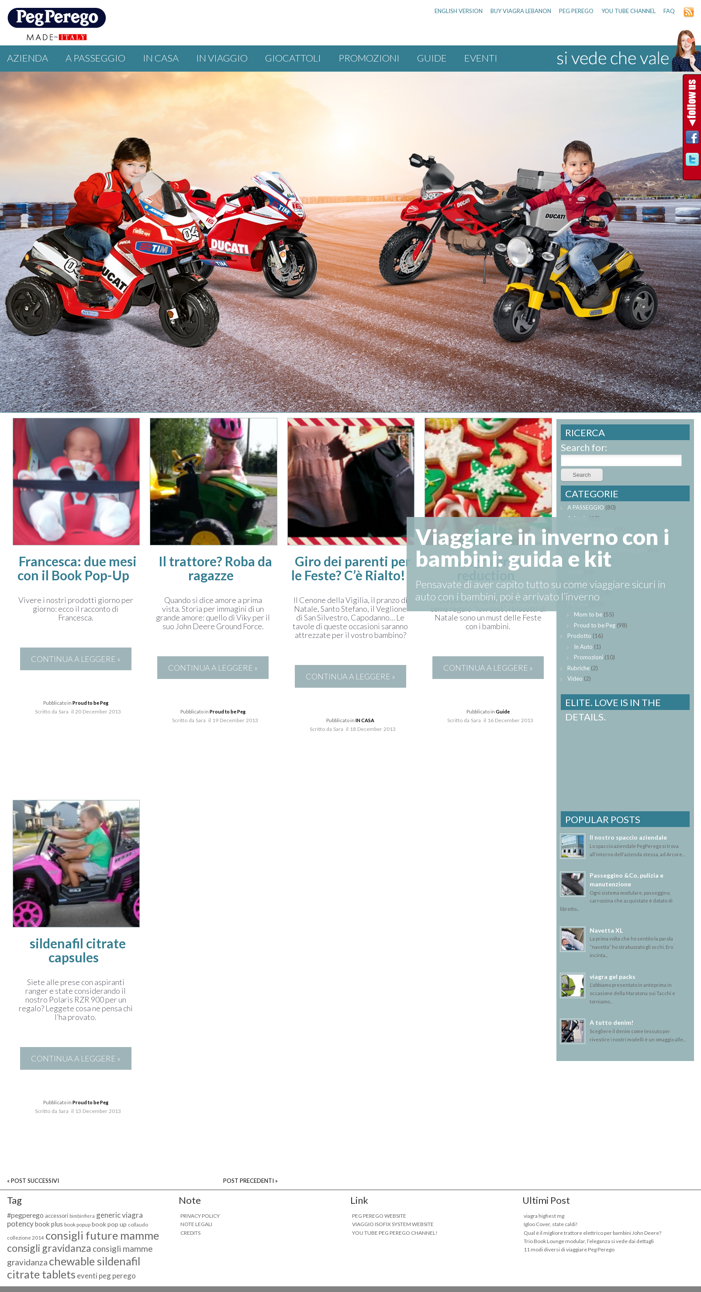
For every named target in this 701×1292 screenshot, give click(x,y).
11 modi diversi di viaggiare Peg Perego (569, 1249)
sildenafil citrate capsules (78, 950)
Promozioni (369, 58)
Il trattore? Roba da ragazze (215, 568)
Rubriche (578, 668)
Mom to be (588, 614)
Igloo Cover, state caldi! (551, 1224)
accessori (56, 1216)
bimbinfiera (82, 1216)
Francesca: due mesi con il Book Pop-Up (77, 568)
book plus (49, 1224)
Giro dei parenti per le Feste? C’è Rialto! (351, 568)
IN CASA (161, 58)
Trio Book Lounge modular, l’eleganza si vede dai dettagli (589, 1241)
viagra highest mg (544, 1216)
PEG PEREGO (576, 10)
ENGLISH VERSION (459, 10)
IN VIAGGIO (222, 58)
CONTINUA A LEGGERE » (76, 659)
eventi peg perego (106, 1275)
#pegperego (25, 1215)
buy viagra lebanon (520, 10)
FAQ (669, 10)
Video (575, 678)
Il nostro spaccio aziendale (628, 837)
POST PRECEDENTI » (250, 1180)
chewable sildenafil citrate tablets (73, 1267)
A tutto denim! (611, 1022)
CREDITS (190, 1233)
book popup (77, 1224)
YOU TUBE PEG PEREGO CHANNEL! (395, 1233)
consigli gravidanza (49, 1248)
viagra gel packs (612, 976)
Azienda (27, 58)
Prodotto (579, 635)
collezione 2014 (25, 1237)
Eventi (480, 58)
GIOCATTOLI (293, 58)
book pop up (109, 1224)
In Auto (583, 646)
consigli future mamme (102, 1235)
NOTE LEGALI (196, 1224)
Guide (432, 58)
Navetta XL (606, 930)
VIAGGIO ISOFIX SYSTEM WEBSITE (393, 1224)
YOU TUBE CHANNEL (628, 10)
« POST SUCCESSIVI (33, 1180)
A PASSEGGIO (95, 58)
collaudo (138, 1224)
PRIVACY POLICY (200, 1216)
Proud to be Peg (90, 703)
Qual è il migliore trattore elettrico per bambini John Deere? (592, 1233)
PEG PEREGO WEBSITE (379, 1216)
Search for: (584, 447)
